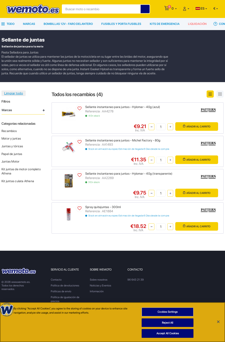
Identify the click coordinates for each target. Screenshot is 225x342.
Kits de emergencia (164, 23)
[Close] (218, 321)
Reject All (167, 322)
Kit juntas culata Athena (17, 181)
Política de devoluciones (65, 285)
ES (200, 8)
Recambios (9, 131)
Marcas (29, 23)
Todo (7, 23)
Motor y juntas (11, 138)
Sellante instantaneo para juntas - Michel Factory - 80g (122, 140)
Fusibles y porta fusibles (121, 23)
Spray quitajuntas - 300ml (103, 207)
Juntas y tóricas (12, 146)
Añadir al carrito (196, 126)
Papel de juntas (11, 154)
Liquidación (197, 23)
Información (97, 291)
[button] (174, 8)
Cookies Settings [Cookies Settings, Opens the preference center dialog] (168, 311)
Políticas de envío (61, 291)
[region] (112, 322)
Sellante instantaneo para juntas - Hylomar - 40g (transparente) (128, 173)
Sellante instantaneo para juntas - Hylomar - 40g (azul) (122, 107)
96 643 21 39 (135, 279)
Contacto (56, 279)
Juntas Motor (10, 161)
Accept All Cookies (167, 333)
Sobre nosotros (98, 279)
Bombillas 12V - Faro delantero (68, 23)
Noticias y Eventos (100, 285)
